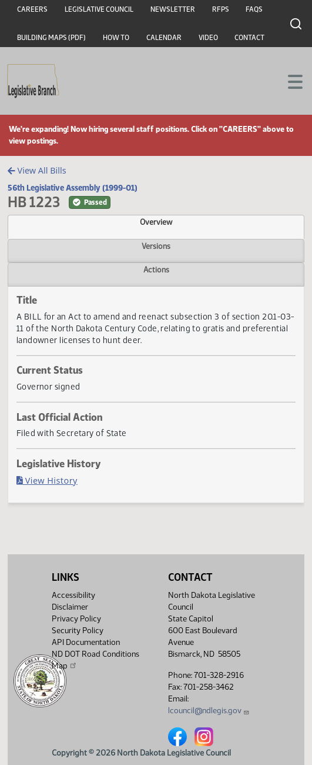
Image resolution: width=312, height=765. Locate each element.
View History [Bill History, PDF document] (47, 480)
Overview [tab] (156, 222)
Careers (32, 9)
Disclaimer (70, 607)
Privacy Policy (76, 619)
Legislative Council (99, 9)
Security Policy (77, 631)
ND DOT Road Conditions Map (95, 660)
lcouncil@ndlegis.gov (209, 711)
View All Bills (37, 170)
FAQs (254, 9)
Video (208, 38)
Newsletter (172, 9)
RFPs (220, 9)
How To (116, 38)
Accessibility (73, 595)
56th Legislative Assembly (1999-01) (72, 187)
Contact (249, 38)
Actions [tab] (156, 269)
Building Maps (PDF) (51, 38)
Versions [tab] (156, 246)
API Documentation (86, 642)
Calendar (164, 38)
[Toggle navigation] (289, 80)
